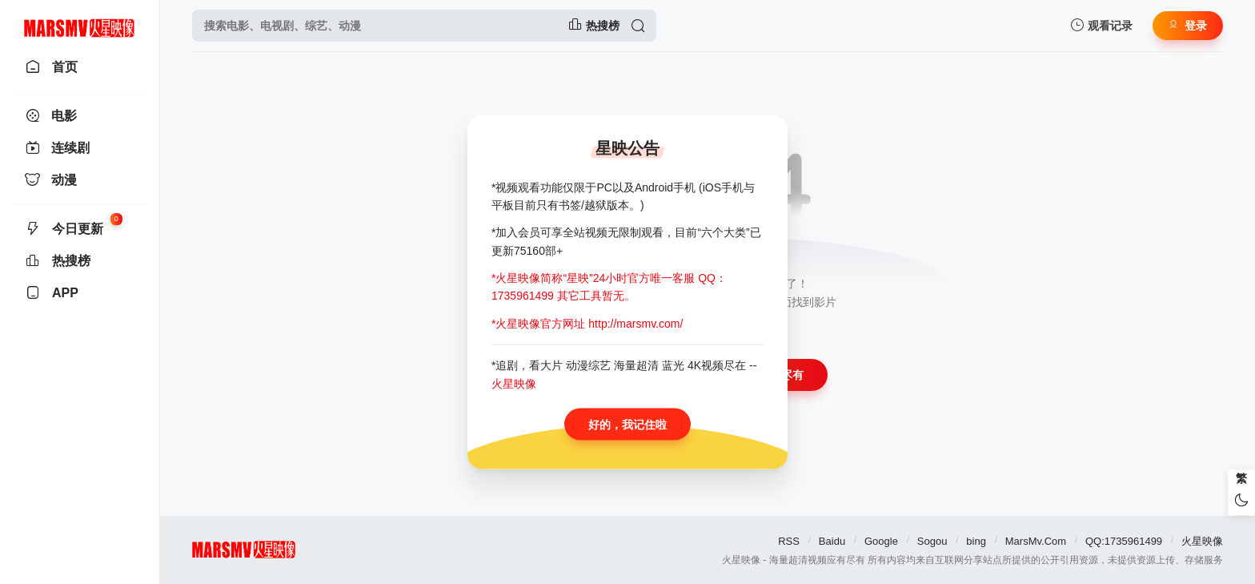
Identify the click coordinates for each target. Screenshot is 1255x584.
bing (976, 541)
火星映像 (1202, 541)
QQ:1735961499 (1123, 541)
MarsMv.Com (1035, 541)
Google (881, 541)
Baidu (832, 541)
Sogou (932, 541)
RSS (789, 541)
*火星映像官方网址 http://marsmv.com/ (587, 322)
